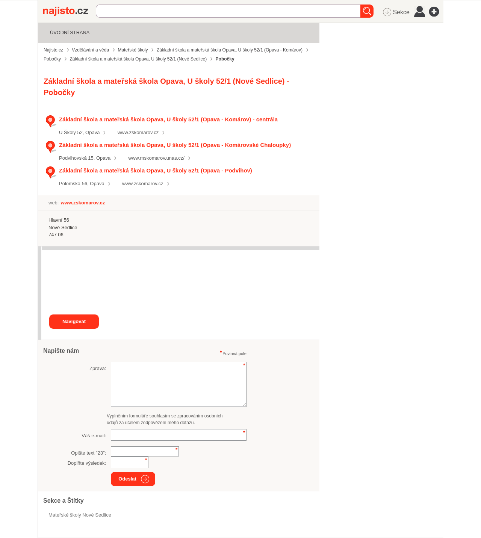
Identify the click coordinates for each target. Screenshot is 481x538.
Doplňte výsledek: (87, 463)
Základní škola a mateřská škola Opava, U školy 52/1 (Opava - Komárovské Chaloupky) (175, 145)
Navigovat (74, 321)
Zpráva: (97, 368)
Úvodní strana (69, 32)
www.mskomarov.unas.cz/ (157, 158)
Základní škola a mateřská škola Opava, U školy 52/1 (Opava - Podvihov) (155, 170)
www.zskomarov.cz (138, 132)
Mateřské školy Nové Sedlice (79, 515)
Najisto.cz (69, 11)
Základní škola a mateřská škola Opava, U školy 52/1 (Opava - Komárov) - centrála (168, 119)
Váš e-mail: (94, 435)
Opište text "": (88, 453)
